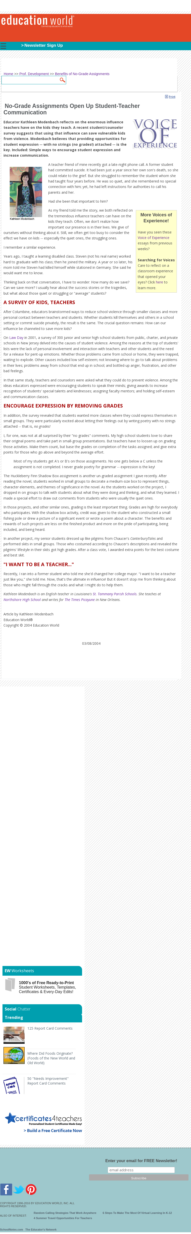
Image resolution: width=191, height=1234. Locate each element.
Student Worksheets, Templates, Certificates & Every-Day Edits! (47, 987)
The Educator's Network (40, 1229)
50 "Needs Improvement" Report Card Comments (48, 1081)
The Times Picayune (80, 599)
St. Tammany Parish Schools (115, 594)
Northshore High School (22, 599)
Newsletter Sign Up (43, 45)
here (159, 282)
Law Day (16, 337)
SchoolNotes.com (11, 1229)
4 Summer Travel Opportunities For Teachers (63, 1218)
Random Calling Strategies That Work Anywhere (65, 1212)
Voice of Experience (153, 237)
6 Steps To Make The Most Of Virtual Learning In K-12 (137, 1212)
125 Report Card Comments (50, 1028)
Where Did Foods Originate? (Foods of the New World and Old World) (51, 1058)
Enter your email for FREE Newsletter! (141, 1161)
